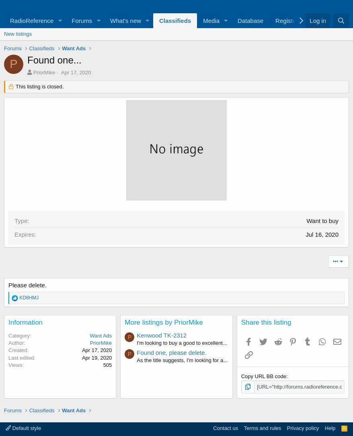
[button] (60, 20)
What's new (125, 20)
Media (211, 20)
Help (330, 428)
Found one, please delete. (171, 352)
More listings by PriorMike (164, 322)
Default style (23, 428)
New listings (18, 34)
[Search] (341, 20)
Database (250, 20)
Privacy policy (303, 428)
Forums (82, 20)
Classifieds (175, 20)
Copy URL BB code (263, 376)
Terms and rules (262, 428)
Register (286, 20)
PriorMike (44, 73)
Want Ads (101, 336)
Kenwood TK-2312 (162, 335)
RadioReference (31, 20)
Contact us (225, 428)
